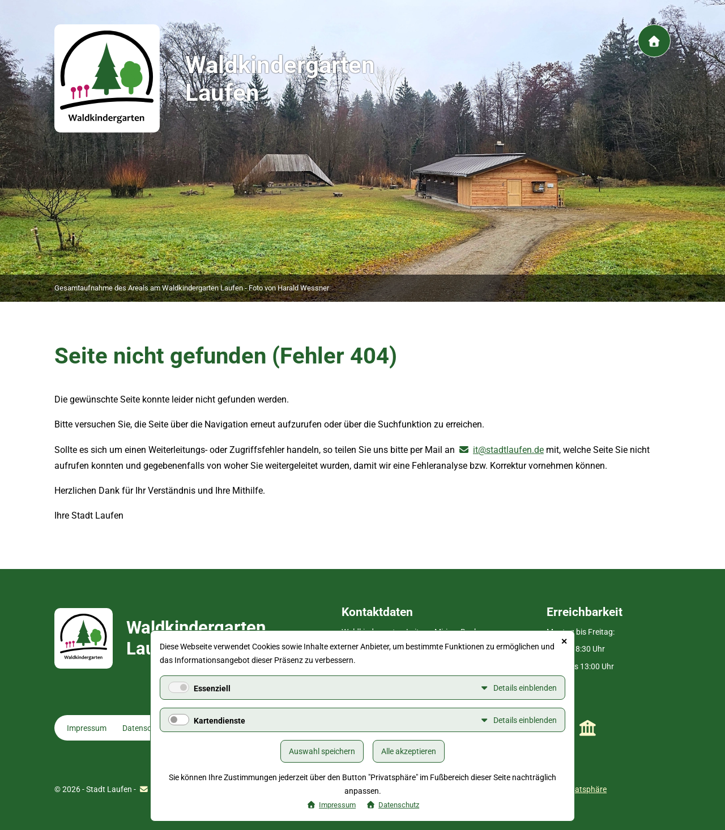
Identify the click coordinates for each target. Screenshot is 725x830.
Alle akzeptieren (408, 751)
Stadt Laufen (587, 728)
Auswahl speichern (322, 751)
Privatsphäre (584, 789)
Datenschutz (144, 728)
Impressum (86, 728)
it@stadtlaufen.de (508, 449)
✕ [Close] (564, 641)
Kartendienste (219, 720)
